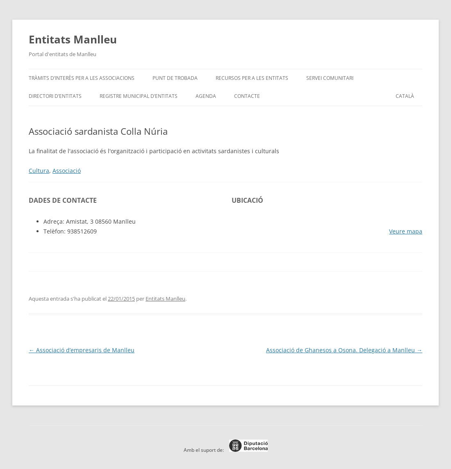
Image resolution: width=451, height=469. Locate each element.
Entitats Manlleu (73, 39)
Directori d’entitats (55, 96)
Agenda (206, 96)
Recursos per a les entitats (252, 78)
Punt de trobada (175, 78)
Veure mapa (405, 231)
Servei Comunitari (329, 78)
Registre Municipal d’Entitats (139, 96)
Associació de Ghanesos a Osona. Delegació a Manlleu (344, 350)
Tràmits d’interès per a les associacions (81, 78)
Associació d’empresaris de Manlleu (81, 350)
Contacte (247, 96)
